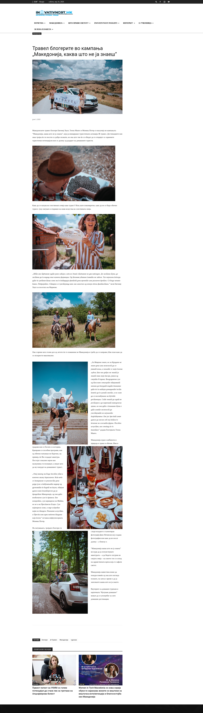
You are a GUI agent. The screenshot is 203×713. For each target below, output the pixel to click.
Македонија (56, 23)
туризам (74, 634)
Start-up (81, 678)
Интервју (129, 23)
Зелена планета (43, 29)
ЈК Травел (53, 634)
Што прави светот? (79, 23)
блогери (45, 634)
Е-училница (146, 23)
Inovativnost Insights (106, 23)
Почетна (39, 23)
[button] (156, 2)
